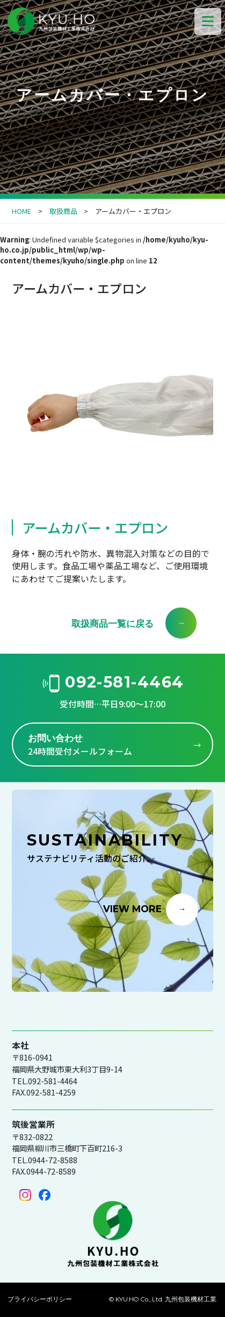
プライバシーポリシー (40, 1299)
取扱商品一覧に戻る (112, 623)
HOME (21, 211)
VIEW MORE (132, 908)
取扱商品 (63, 211)
